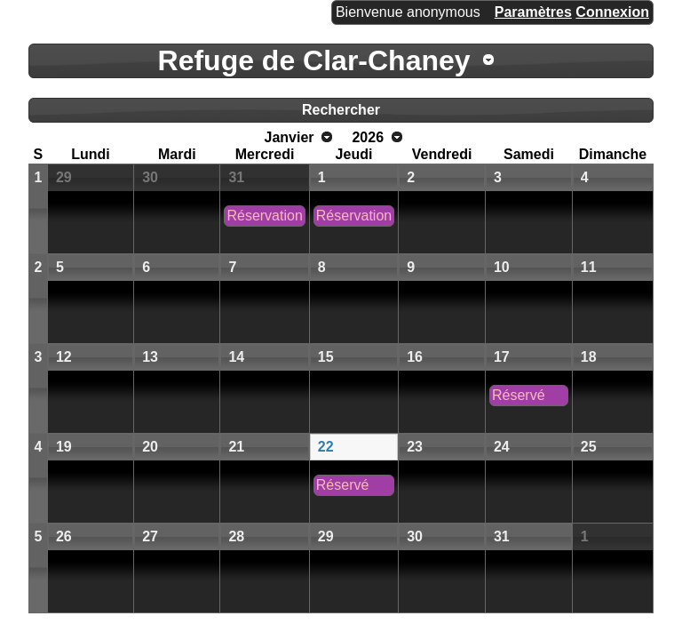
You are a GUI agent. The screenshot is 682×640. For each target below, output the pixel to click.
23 (415, 446)
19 (64, 446)
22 (326, 446)
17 (502, 356)
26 (64, 536)
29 (64, 177)
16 (415, 356)
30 (150, 177)
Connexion (612, 12)
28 (236, 536)
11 (589, 267)
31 (236, 177)
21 (236, 446)
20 (150, 446)
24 (502, 446)
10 (502, 267)
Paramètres (533, 12)
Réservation (264, 215)
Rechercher (341, 109)
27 (150, 536)
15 (326, 356)
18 (589, 356)
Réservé (518, 395)
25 (589, 446)
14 (236, 356)
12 (64, 356)
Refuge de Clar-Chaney (314, 60)
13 (150, 356)
